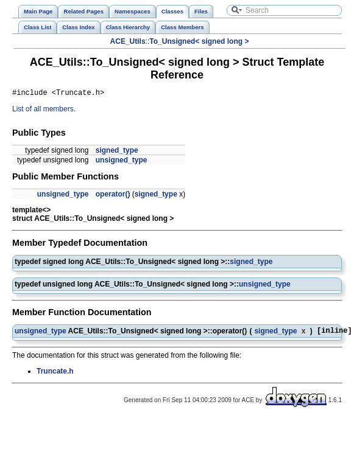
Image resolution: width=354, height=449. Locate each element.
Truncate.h (55, 375)
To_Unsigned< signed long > (199, 41)
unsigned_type (121, 162)
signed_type (117, 152)
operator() (113, 196)
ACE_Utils (128, 41)
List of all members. (44, 110)
